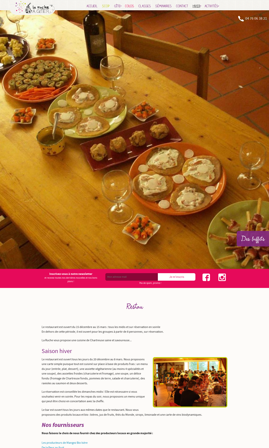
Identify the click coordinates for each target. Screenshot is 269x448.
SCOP (117, 6)
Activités (222, 6)
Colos (140, 6)
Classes (156, 6)
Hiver (207, 6)
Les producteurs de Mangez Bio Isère (65, 443)
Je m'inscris (176, 277)
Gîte (128, 6)
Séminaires (174, 6)
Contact (193, 6)
